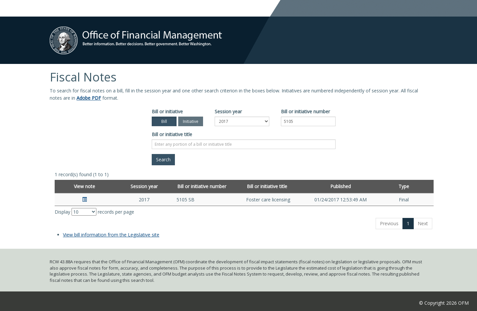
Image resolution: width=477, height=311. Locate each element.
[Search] (163, 159)
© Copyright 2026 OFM (444, 303)
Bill (164, 121)
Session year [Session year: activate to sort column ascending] (144, 186)
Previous (389, 223)
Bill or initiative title (172, 134)
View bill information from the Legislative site (111, 235)
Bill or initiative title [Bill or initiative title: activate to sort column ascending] (267, 186)
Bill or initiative (167, 111)
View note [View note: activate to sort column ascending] (84, 186)
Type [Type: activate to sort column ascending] (403, 186)
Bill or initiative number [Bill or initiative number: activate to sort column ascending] (201, 186)
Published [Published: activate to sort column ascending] (340, 186)
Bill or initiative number (305, 111)
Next (423, 223)
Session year (228, 111)
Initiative (190, 121)
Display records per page (94, 212)
